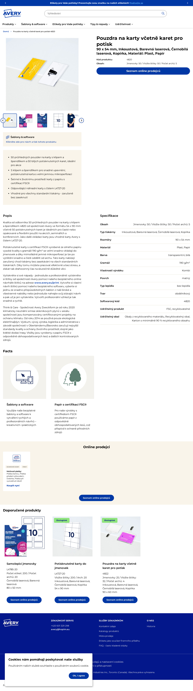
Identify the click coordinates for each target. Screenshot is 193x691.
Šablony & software (33, 24)
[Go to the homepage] (12, 14)
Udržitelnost (123, 24)
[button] (10, 120)
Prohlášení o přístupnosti (96, 665)
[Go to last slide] (3, 120)
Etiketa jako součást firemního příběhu (119, 640)
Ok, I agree (79, 675)
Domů (6, 31)
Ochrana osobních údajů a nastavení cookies (96, 661)
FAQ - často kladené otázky (113, 645)
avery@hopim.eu (60, 629)
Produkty (8, 24)
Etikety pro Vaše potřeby (67, 24)
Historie (151, 626)
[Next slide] (81, 120)
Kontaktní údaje (107, 626)
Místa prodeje (106, 636)
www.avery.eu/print (46, 282)
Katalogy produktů (109, 631)
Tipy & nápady (99, 24)
